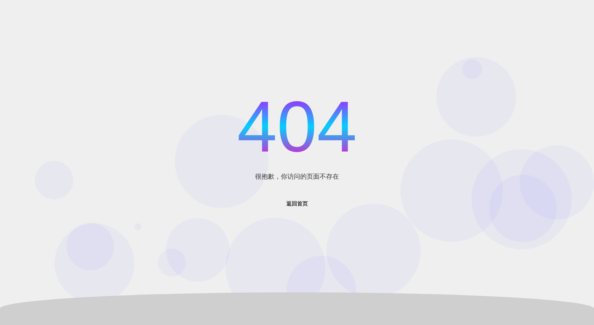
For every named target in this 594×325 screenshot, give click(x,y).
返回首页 (297, 204)
